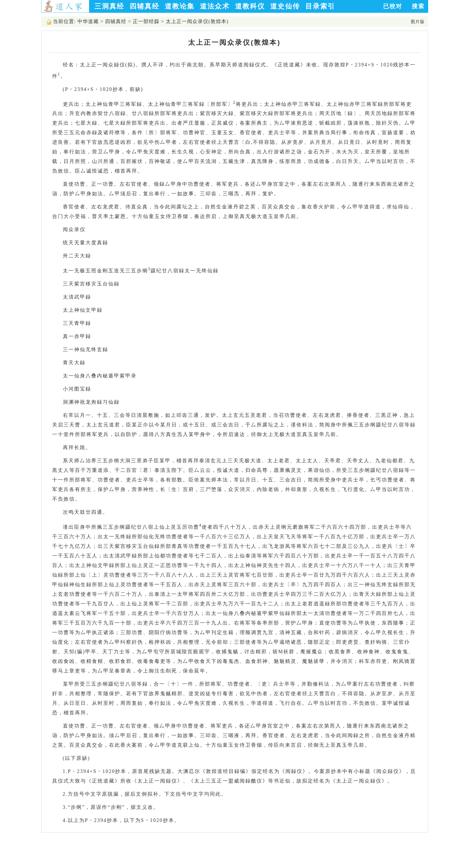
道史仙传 (285, 6)
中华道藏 (88, 21)
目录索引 (320, 6)
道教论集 (180, 6)
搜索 (418, 6)
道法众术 (215, 6)
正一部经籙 (146, 21)
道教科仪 (250, 6)
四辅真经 (144, 6)
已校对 (392, 6)
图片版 (418, 21)
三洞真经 (109, 6)
